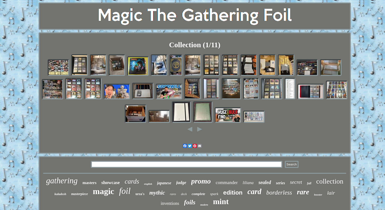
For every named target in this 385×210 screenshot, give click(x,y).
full (309, 183)
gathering (62, 180)
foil (125, 191)
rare (303, 192)
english (148, 183)
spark (214, 194)
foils (189, 202)
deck (184, 194)
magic (103, 191)
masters (89, 182)
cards (132, 181)
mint (221, 201)
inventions (170, 203)
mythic (157, 193)
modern (204, 204)
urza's (140, 194)
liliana (248, 182)
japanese (164, 183)
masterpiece (79, 194)
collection (329, 181)
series (280, 183)
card (254, 191)
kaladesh (60, 194)
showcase (110, 182)
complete (198, 194)
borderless (279, 192)
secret (296, 182)
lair (331, 193)
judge (181, 182)
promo (201, 181)
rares (173, 194)
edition (233, 192)
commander (227, 182)
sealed (265, 182)
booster (318, 194)
